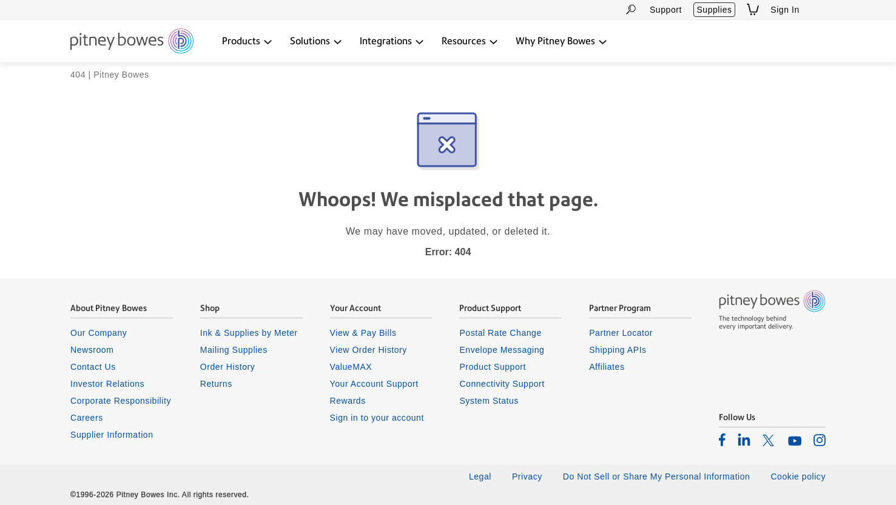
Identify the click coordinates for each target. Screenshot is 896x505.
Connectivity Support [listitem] (501, 384)
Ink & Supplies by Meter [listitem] (249, 333)
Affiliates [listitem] (606, 367)
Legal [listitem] (480, 476)
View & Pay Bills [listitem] (363, 333)
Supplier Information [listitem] (111, 435)
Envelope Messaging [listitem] (501, 350)
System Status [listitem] (489, 401)
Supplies (714, 10)
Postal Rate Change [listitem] (500, 333)
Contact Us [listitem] (93, 367)
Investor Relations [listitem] (107, 384)
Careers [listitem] (86, 418)
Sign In (785, 10)
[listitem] (722, 439)
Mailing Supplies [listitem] (234, 350)
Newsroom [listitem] (91, 350)
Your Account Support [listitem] (374, 384)
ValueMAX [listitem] (351, 367)
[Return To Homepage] (132, 42)
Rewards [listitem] (348, 401)
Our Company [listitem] (98, 333)
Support (666, 10)
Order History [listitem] (227, 367)
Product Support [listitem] (492, 367)
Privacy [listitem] (527, 476)
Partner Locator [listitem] (621, 333)
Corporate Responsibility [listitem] (120, 401)
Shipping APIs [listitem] (617, 350)
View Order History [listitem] (368, 350)
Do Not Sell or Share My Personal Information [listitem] (656, 476)
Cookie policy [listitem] (798, 476)
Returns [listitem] (216, 384)
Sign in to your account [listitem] (377, 418)
